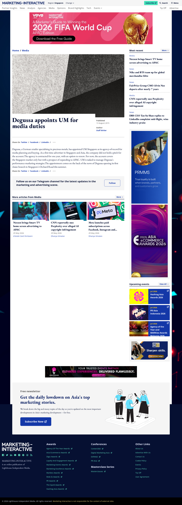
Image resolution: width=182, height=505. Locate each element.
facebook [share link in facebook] (34, 142)
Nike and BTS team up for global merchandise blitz (147, 74)
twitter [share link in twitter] (24, 142)
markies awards (54, 473)
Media (25, 50)
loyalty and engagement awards (61, 460)
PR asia (95, 461)
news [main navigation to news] (22, 8)
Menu (174, 3)
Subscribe (152, 3)
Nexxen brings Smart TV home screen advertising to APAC (145, 60)
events (98, 8)
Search (163, 3)
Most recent (149, 50)
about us (139, 448)
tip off (163, 8)
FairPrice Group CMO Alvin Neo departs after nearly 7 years (147, 87)
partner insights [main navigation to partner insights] (9, 8)
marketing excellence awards (60, 469)
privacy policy (141, 469)
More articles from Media (68, 197)
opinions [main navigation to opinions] (61, 8)
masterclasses (98, 471)
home (15, 50)
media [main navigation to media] (52, 8)
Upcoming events (149, 284)
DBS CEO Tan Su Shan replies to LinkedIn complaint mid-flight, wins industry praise (148, 119)
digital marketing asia (101, 453)
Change (70, 3)
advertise (174, 8)
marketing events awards (58, 464)
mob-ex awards (54, 477)
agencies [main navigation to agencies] (42, 8)
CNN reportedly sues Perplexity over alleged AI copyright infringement (146, 102)
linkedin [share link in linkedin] (45, 142)
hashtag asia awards (56, 489)
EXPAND (95, 457)
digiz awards (53, 456)
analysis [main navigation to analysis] (31, 8)
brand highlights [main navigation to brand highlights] (76, 8)
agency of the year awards (59, 448)
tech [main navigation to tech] (89, 8)
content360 (97, 448)
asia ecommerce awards (58, 452)
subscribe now (38, 422)
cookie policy (140, 460)
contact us (140, 456)
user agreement (142, 477)
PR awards (52, 481)
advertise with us (142, 452)
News (131, 69)
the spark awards (55, 485)
